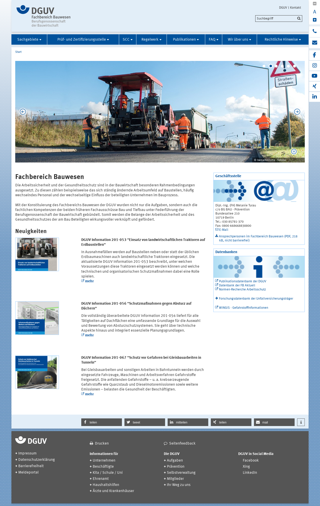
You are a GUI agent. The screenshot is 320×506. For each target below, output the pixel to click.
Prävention (175, 467)
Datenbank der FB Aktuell (237, 285)
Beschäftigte (103, 467)
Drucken (102, 444)
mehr (89, 281)
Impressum (27, 453)
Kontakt (295, 7)
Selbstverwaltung (181, 473)
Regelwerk (149, 40)
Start (18, 52)
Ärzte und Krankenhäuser (113, 491)
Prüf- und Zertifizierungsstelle (81, 40)
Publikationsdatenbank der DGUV (242, 281)
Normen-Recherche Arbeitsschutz (242, 289)
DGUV (283, 7)
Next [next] (298, 112)
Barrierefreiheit (31, 466)
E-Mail (223, 230)
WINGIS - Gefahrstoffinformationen (243, 307)
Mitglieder (175, 479)
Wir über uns (238, 40)
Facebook (251, 461)
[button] (294, 152)
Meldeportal (28, 473)
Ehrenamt (101, 479)
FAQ (212, 40)
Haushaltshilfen (106, 485)
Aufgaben (175, 461)
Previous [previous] (21, 112)
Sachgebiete (27, 40)
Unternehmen (104, 461)
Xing (246, 467)
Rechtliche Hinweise (281, 40)
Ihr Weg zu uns (178, 485)
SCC (126, 40)
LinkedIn (250, 473)
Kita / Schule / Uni (108, 473)
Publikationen (184, 40)
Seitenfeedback (182, 444)
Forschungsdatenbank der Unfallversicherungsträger (256, 298)
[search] (278, 18)
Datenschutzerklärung (36, 460)
